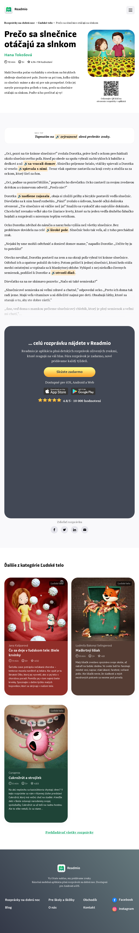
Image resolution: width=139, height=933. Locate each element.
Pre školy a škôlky (62, 900)
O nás (52, 907)
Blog (8, 907)
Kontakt (89, 907)
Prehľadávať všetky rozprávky (69, 832)
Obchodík (90, 900)
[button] (130, 10)
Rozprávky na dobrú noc (22, 900)
